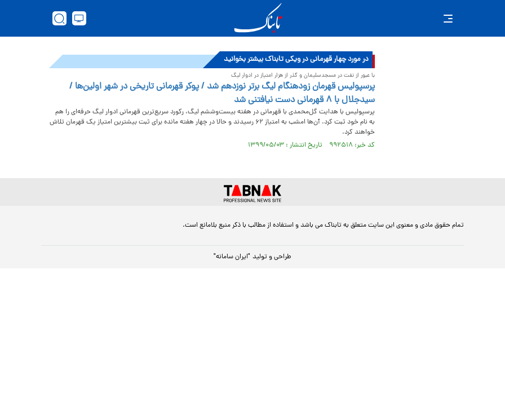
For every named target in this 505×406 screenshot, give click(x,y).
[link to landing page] (258, 18)
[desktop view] (79, 18)
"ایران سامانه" (232, 257)
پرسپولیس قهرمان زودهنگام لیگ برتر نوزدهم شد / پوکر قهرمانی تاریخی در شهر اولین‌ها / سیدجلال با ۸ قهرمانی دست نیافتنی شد (222, 93)
